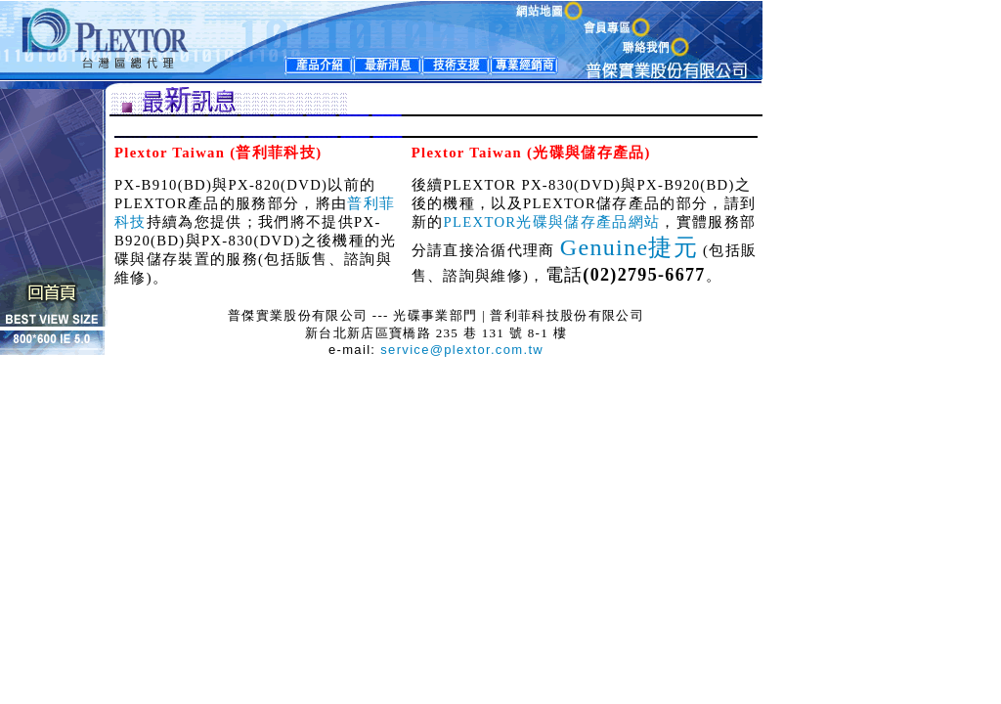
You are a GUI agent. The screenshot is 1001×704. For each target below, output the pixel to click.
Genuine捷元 (629, 247)
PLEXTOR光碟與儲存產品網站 (551, 222)
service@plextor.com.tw (462, 349)
